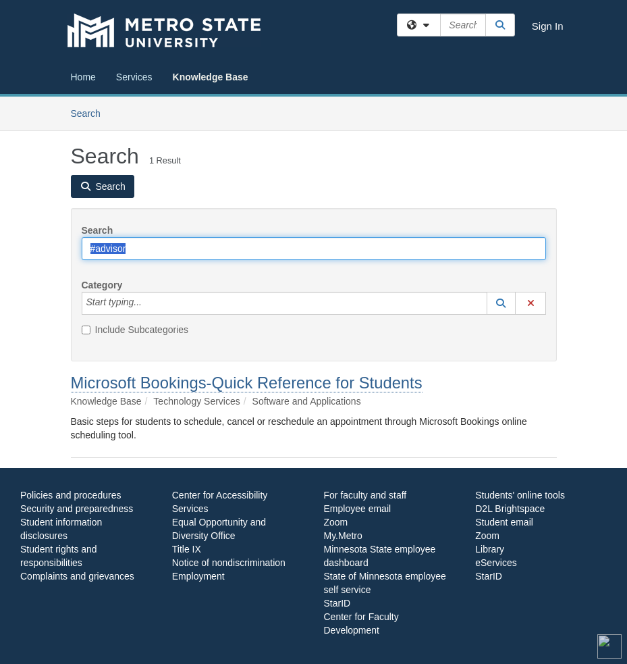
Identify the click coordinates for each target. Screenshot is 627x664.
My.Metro (343, 535)
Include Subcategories (135, 329)
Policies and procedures (70, 495)
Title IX (186, 549)
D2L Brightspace (510, 508)
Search (91, 112)
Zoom (336, 522)
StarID (337, 603)
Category (102, 285)
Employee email (357, 508)
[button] (501, 303)
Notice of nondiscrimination (228, 562)
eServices (495, 562)
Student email (504, 522)
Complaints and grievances (77, 576)
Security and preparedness (76, 508)
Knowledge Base (210, 77)
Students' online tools (520, 495)
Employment (198, 576)
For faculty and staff (365, 495)
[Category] (149, 303)
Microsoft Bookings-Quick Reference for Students (246, 383)
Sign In (548, 26)
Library (489, 549)
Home (83, 77)
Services (134, 77)
